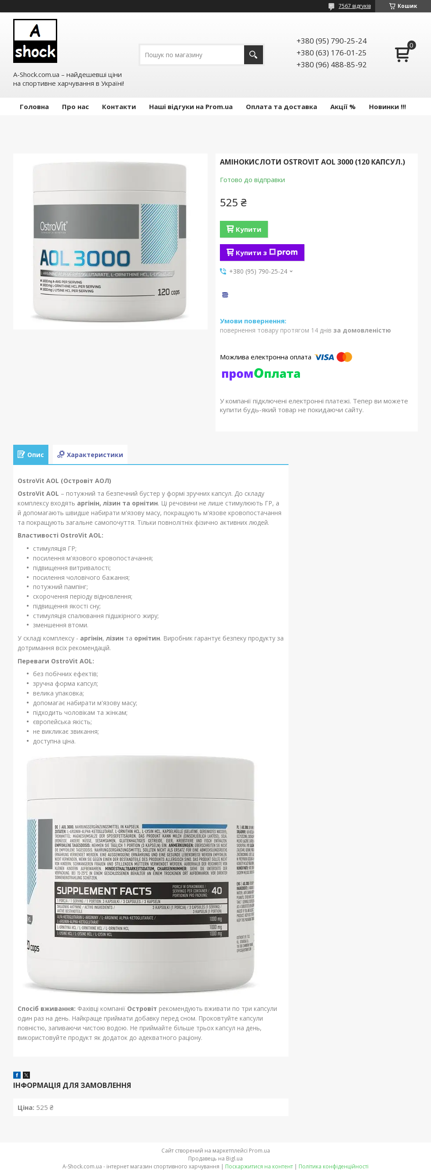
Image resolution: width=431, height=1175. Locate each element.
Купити (248, 229)
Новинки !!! (387, 106)
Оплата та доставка (281, 106)
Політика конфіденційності (334, 1166)
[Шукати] (253, 54)
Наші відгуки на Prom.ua (191, 106)
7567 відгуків (355, 6)
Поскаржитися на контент (259, 1166)
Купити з (267, 252)
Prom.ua (259, 1150)
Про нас (75, 106)
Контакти (119, 106)
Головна (34, 106)
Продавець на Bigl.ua (215, 1158)
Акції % (343, 106)
